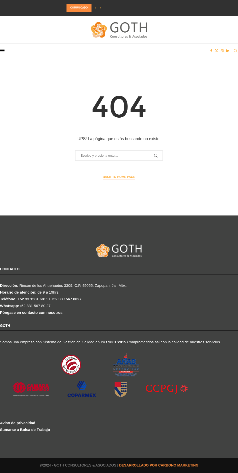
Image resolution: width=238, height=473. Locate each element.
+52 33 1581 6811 (33, 299)
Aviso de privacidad (17, 423)
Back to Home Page (119, 177)
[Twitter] (216, 51)
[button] (96, 8)
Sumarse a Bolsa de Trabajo (25, 429)
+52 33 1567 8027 (66, 299)
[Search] (235, 51)
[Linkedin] (227, 51)
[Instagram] (222, 51)
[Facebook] (211, 51)
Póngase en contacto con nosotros (31, 312)
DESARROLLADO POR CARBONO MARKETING (158, 465)
